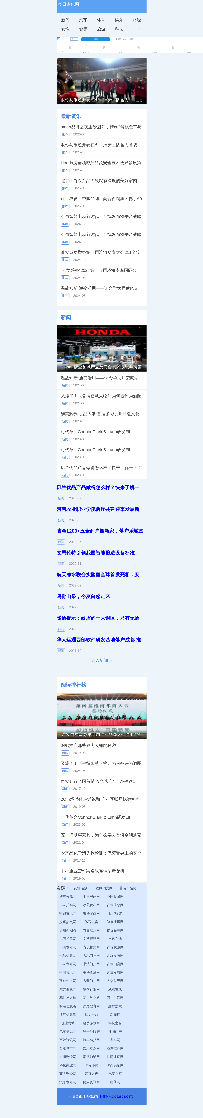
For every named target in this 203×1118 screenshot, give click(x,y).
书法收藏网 (91, 972)
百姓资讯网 (67, 1040)
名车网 (115, 1040)
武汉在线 (115, 989)
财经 (137, 19)
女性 (65, 29)
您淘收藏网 (67, 896)
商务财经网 (67, 1074)
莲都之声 (91, 1074)
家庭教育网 (91, 1006)
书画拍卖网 (67, 939)
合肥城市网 (67, 1048)
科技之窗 (115, 1023)
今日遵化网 (68, 4)
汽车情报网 (91, 1040)
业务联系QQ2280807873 (116, 1096)
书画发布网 (67, 947)
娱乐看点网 (91, 1048)
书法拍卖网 (67, 905)
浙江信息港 (67, 1015)
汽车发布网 (67, 1082)
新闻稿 (115, 1015)
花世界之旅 (67, 998)
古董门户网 (91, 981)
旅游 (101, 29)
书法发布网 (67, 964)
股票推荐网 (115, 1048)
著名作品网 (127, 888)
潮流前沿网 (91, 1057)
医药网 (115, 1082)
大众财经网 (115, 981)
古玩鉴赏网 (115, 930)
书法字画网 (91, 913)
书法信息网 (67, 956)
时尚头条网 (115, 1065)
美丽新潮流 (67, 930)
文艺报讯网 (91, 939)
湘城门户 (115, 1031)
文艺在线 (115, 939)
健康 (83, 29)
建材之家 (115, 1006)
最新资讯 (71, 116)
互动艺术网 (67, 981)
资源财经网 (67, 1057)
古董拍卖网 (115, 964)
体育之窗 (91, 922)
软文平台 (91, 1015)
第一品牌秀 (91, 1031)
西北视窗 (115, 913)
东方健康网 (67, 989)
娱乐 (119, 19)
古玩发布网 (115, 956)
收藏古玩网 (67, 913)
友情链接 (80, 888)
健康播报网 (115, 922)
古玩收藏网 (115, 947)
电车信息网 (67, 1031)
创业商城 (68, 1023)
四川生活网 (115, 998)
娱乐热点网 (67, 922)
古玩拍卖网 (91, 947)
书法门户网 (91, 964)
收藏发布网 (91, 905)
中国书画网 (91, 896)
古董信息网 (115, 905)
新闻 (65, 19)
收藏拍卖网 (104, 888)
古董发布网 (115, 972)
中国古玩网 (67, 972)
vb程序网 (91, 1065)
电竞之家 (115, 1074)
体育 (101, 19)
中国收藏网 (115, 896)
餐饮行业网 (91, 989)
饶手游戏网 (91, 1023)
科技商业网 (67, 1065)
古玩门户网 (91, 956)
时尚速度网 (115, 1057)
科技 (119, 29)
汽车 (83, 19)
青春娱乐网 (91, 930)
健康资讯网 (91, 1082)
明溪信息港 (67, 1006)
